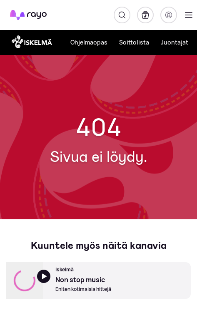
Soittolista (134, 42)
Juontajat (174, 42)
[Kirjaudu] (168, 15)
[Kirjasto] (145, 15)
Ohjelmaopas (88, 42)
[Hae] (122, 15)
